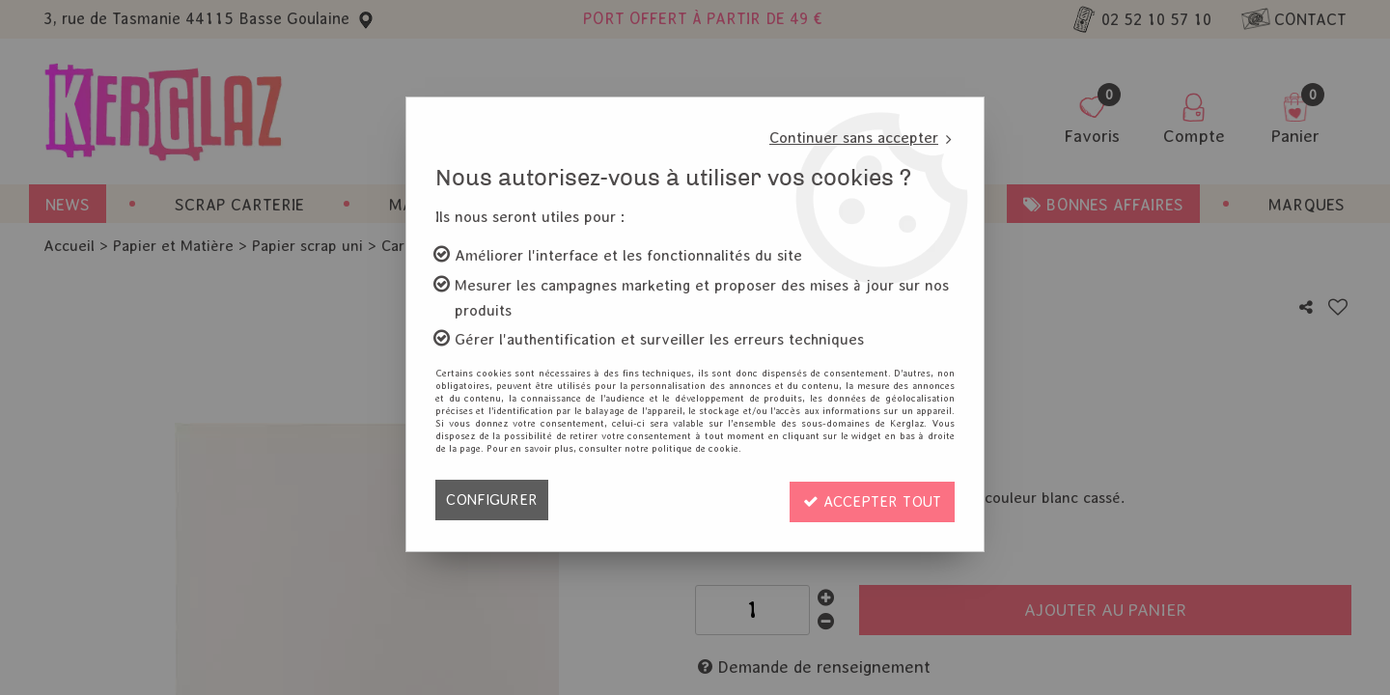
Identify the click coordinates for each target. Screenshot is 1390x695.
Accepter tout (869, 499)
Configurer (492, 499)
